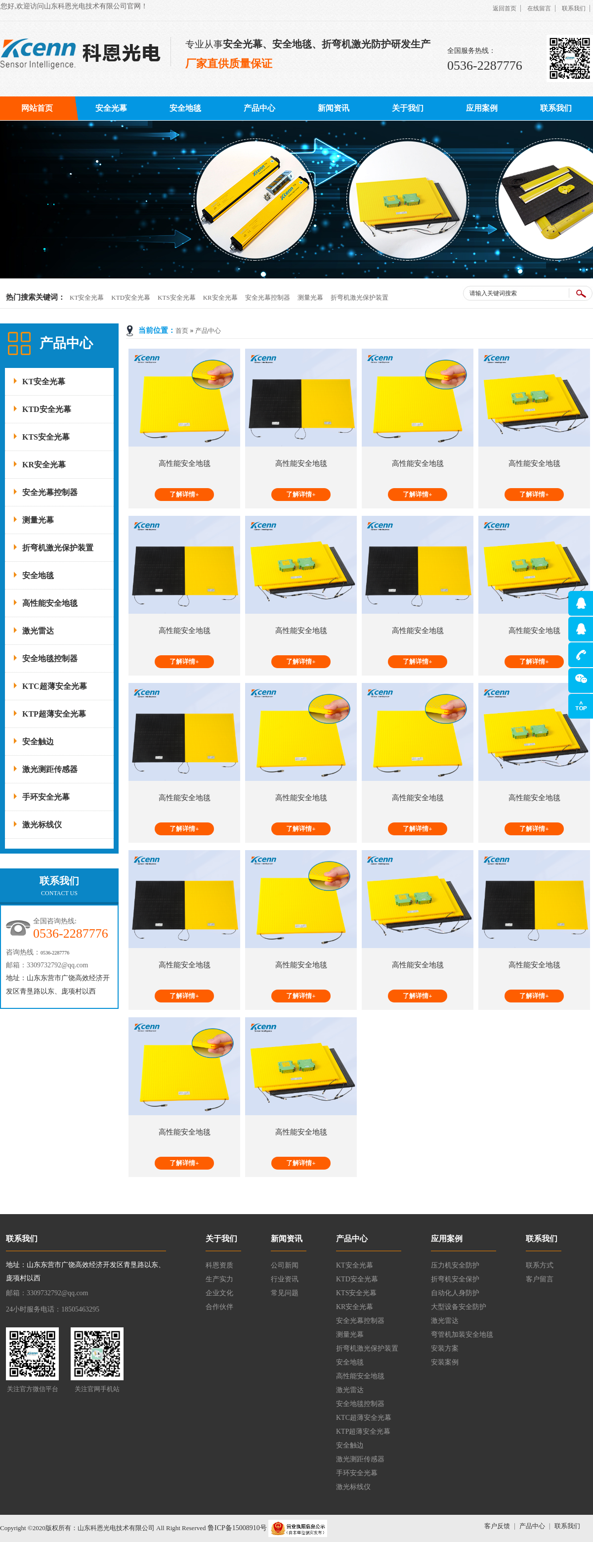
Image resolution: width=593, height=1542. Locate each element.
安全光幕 (111, 108)
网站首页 (37, 108)
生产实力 (219, 1279)
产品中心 (259, 108)
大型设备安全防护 (458, 1307)
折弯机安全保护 (455, 1279)
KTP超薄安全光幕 (54, 714)
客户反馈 (497, 1526)
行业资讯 (284, 1279)
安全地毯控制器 (50, 658)
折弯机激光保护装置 (359, 297)
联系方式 (539, 1265)
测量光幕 (310, 297)
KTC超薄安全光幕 (54, 686)
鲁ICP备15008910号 (236, 1528)
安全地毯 (185, 108)
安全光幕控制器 (267, 297)
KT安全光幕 (87, 297)
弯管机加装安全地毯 (462, 1334)
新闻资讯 (333, 108)
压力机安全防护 (455, 1265)
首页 (181, 330)
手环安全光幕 (46, 797)
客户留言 (539, 1279)
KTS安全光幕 (177, 297)
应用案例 (482, 108)
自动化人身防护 (455, 1293)
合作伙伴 (219, 1307)
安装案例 (445, 1362)
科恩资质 (219, 1265)
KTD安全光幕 (130, 297)
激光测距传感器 (50, 769)
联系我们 (574, 8)
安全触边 (38, 741)
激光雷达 (38, 631)
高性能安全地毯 (50, 603)
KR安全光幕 (220, 297)
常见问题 (284, 1293)
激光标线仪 (42, 824)
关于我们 (408, 108)
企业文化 (219, 1293)
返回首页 (504, 8)
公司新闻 (284, 1265)
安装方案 (445, 1348)
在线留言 (539, 8)
